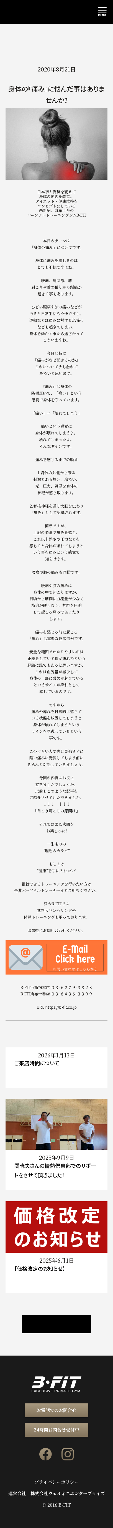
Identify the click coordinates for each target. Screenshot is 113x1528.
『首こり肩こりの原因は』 (56, 811)
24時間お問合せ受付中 (56, 1429)
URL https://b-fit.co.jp (57, 1007)
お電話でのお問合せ (56, 1410)
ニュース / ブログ (56, 1324)
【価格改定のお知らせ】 (39, 1268)
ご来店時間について (36, 1063)
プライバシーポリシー (56, 1482)
